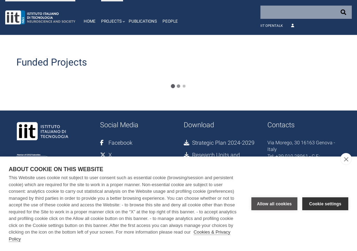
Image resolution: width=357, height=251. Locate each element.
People (170, 21)
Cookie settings (325, 203)
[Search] (306, 12)
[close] (346, 159)
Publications (143, 21)
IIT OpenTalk (271, 26)
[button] (112, 17)
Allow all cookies (274, 203)
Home (90, 21)
